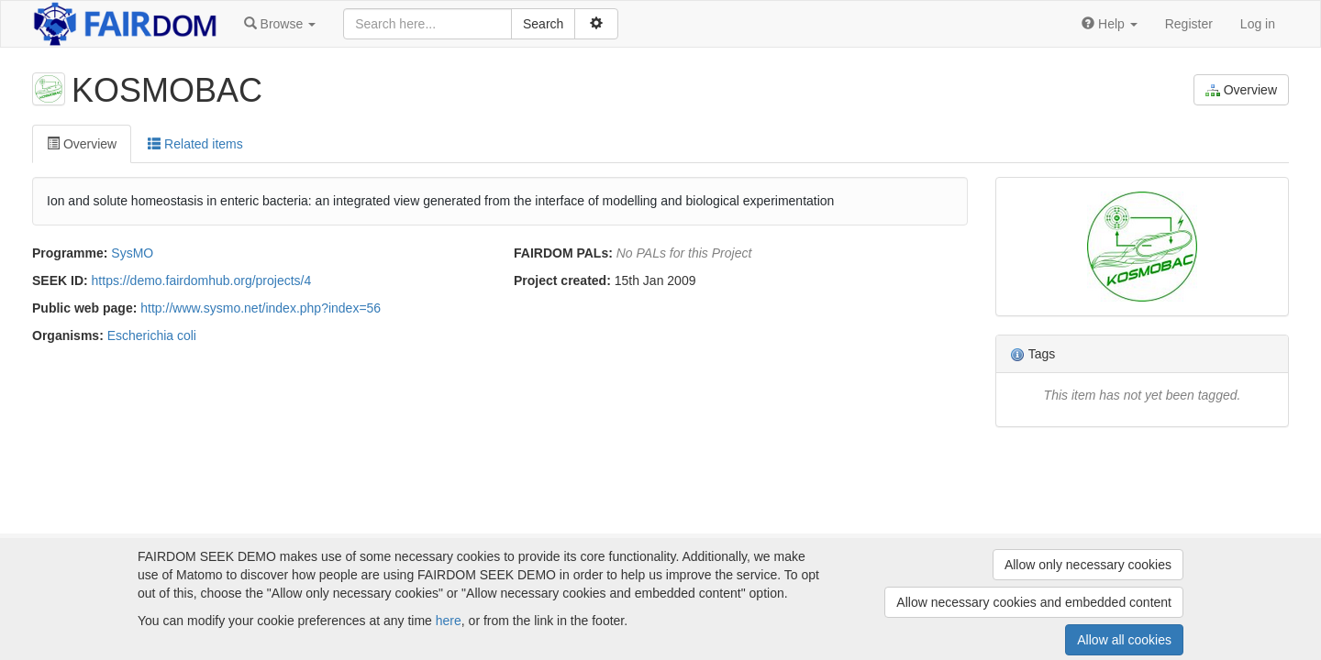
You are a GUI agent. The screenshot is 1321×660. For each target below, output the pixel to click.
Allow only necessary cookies (1088, 564)
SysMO (132, 253)
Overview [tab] (82, 144)
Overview (1241, 90)
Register (1189, 23)
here (448, 620)
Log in (1257, 23)
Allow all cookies (1124, 639)
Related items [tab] (195, 144)
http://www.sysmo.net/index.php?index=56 (260, 308)
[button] (279, 24)
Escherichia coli (151, 335)
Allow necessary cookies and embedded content (1033, 602)
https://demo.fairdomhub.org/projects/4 (202, 280)
